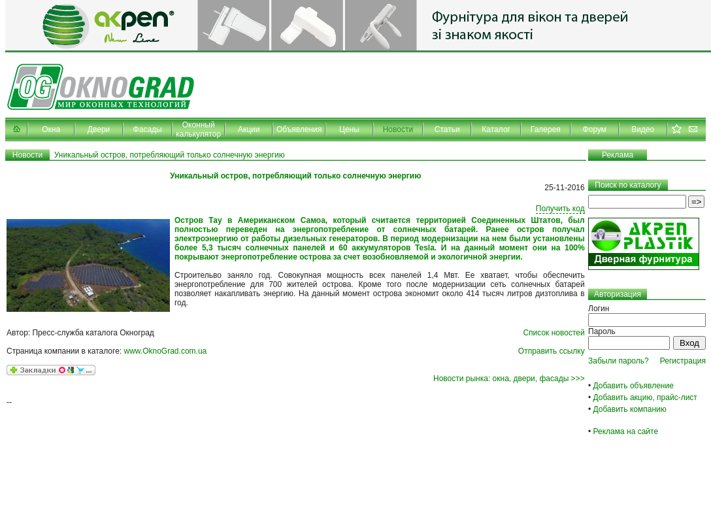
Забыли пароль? (618, 360)
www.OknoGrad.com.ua (165, 351)
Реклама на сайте (626, 431)
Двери (99, 129)
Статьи (447, 129)
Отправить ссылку (551, 351)
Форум (594, 129)
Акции (249, 129)
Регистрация (683, 360)
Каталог (496, 129)
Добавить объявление (633, 385)
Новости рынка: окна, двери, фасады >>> (509, 378)
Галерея (546, 129)
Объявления (299, 129)
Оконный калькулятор (198, 129)
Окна (51, 129)
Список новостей (553, 332)
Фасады (147, 129)
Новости (398, 129)
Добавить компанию (630, 409)
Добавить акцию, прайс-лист (645, 397)
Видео (642, 129)
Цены (349, 129)
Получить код (560, 208)
